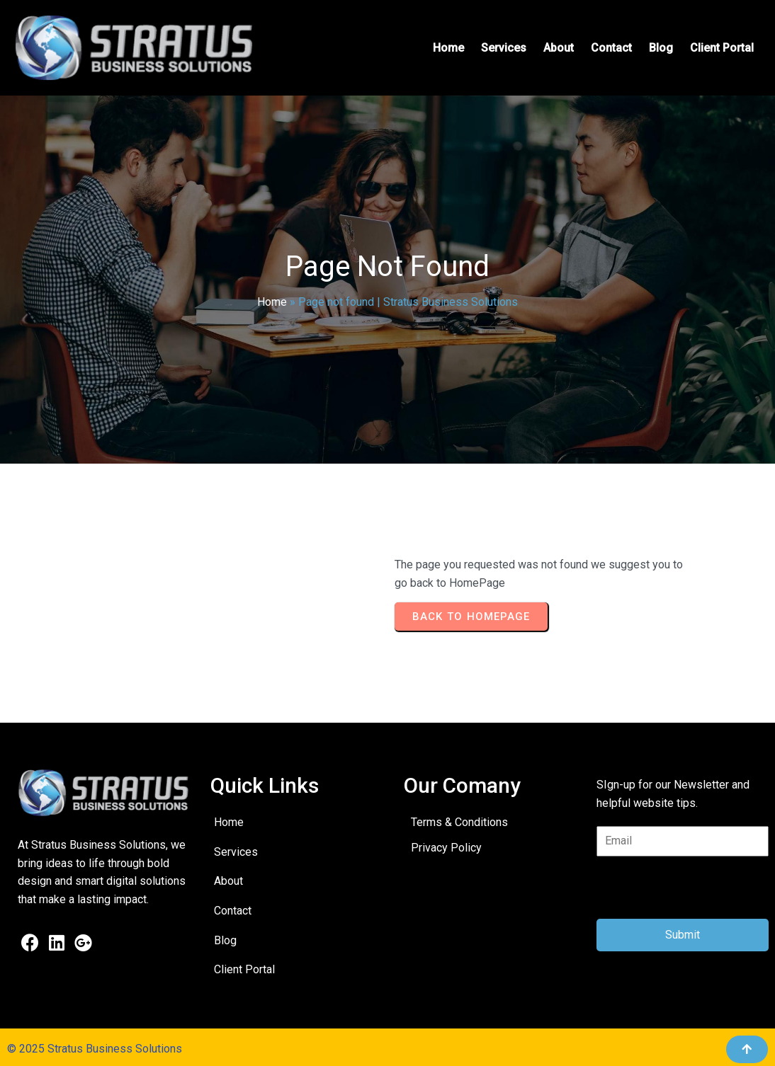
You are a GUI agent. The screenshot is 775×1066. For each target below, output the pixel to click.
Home (272, 302)
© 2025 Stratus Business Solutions (94, 1048)
